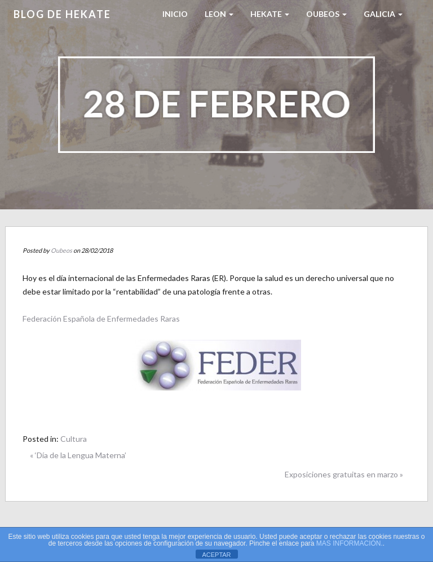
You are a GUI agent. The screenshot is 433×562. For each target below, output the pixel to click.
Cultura (73, 439)
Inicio (175, 14)
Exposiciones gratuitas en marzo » (344, 474)
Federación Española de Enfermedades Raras (101, 318)
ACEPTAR (216, 554)
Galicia (383, 14)
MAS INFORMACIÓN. (349, 543)
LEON (219, 14)
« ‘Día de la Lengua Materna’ (78, 455)
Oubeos (326, 14)
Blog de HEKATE (62, 14)
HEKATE (269, 14)
